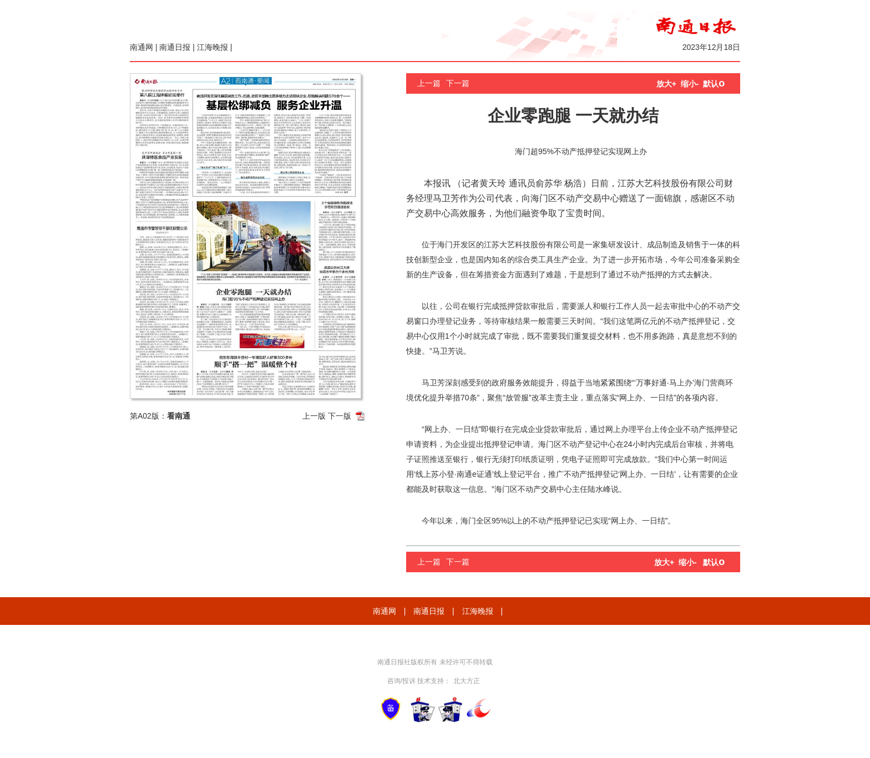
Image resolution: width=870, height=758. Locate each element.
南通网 (141, 47)
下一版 (339, 415)
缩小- (690, 83)
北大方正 (466, 681)
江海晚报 (212, 47)
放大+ (666, 83)
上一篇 (429, 83)
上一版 (314, 415)
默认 (714, 83)
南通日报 (174, 47)
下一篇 (457, 83)
